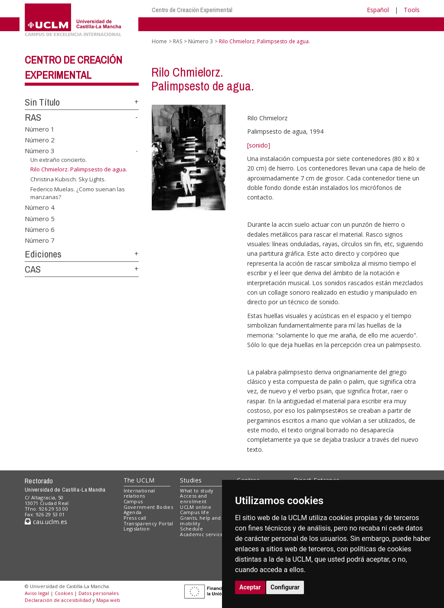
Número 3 (40, 150)
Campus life (194, 512)
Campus (133, 501)
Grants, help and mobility (200, 521)
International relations (139, 493)
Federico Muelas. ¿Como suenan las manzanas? (77, 193)
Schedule (191, 528)
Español (378, 10)
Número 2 (40, 139)
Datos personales (98, 593)
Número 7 (40, 240)
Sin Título (42, 102)
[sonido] (258, 145)
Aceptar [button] (250, 587)
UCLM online (195, 507)
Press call (135, 518)
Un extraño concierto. (58, 160)
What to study (196, 490)
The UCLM (139, 480)
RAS (33, 117)
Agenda (133, 512)
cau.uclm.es (46, 522)
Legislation (137, 528)
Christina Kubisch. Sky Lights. (68, 179)
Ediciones (43, 254)
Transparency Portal (148, 523)
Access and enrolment (193, 498)
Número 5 (40, 218)
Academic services (203, 534)
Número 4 (40, 207)
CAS (33, 269)
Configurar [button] (285, 587)
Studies (191, 480)
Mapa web (108, 600)
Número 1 (40, 128)
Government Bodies (148, 507)
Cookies (64, 593)
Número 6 (40, 229)
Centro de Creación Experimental (192, 9)
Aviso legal (37, 593)
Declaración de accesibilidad (58, 600)
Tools (412, 10)
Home (159, 41)
